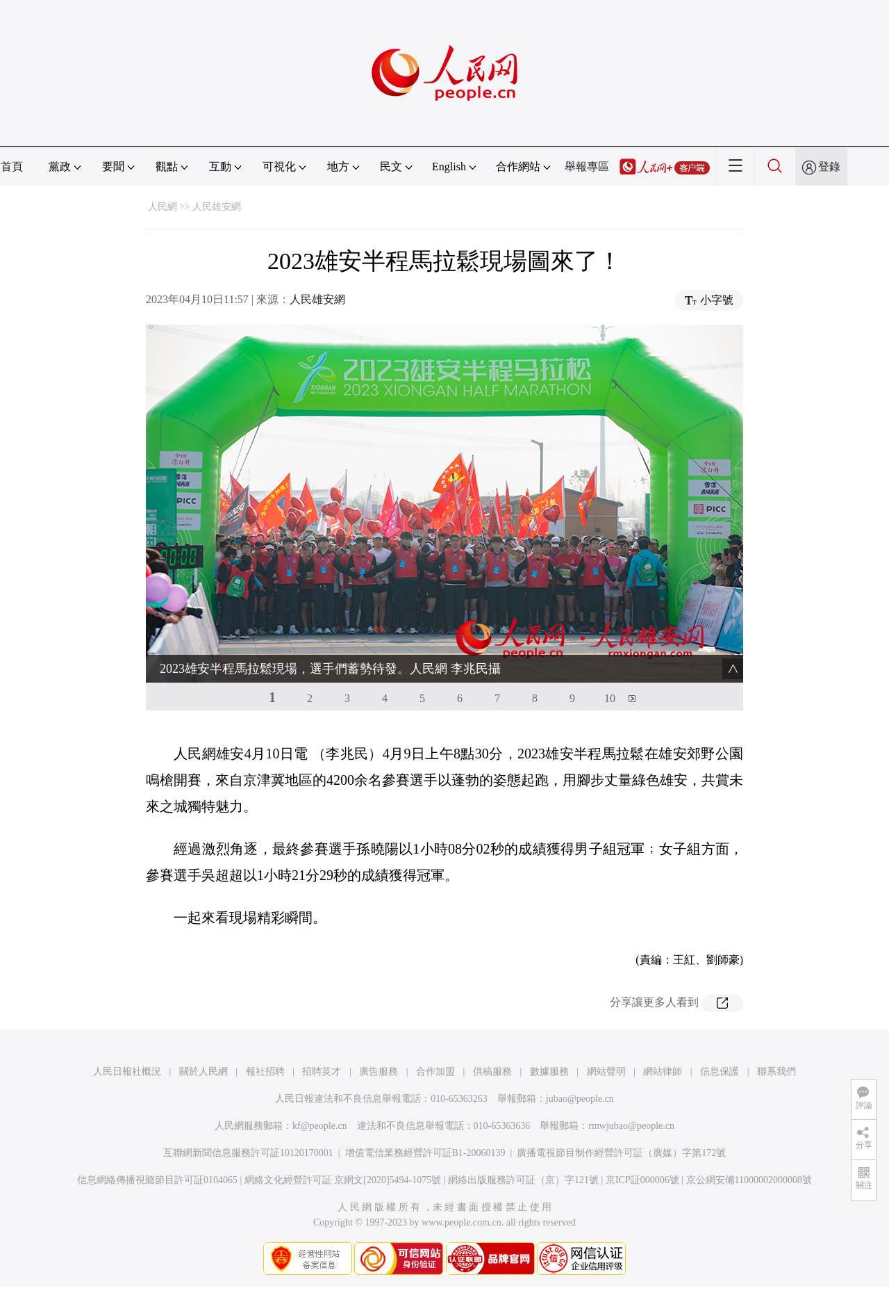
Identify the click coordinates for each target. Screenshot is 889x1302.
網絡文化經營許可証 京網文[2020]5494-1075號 (343, 1180)
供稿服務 (492, 1071)
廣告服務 (378, 1071)
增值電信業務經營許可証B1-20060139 (425, 1153)
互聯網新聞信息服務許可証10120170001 (248, 1153)
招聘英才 (321, 1071)
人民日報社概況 (127, 1071)
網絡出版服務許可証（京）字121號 (523, 1180)
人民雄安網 (216, 207)
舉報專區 (587, 166)
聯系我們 (776, 1071)
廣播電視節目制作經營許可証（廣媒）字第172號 (621, 1153)
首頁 (12, 166)
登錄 (829, 166)
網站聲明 (606, 1071)
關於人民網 (203, 1071)
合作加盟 (435, 1071)
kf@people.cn (319, 1126)
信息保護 (719, 1071)
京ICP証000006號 (642, 1180)
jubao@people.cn (580, 1098)
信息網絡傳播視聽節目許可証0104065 (157, 1180)
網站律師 (662, 1071)
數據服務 (549, 1071)
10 (609, 698)
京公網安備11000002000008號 (749, 1180)
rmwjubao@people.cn (631, 1126)
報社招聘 (265, 1071)
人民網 (162, 207)
